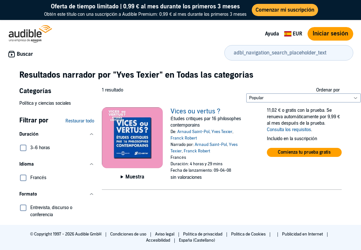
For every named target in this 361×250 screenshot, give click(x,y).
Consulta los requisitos (289, 129)
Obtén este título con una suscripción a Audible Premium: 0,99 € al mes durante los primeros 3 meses (145, 10)
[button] (56, 134)
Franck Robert (184, 138)
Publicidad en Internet (303, 234)
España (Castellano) (197, 240)
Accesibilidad (158, 240)
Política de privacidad (203, 234)
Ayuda (272, 34)
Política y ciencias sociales (45, 103)
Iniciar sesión (330, 33)
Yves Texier (221, 131)
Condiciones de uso (128, 234)
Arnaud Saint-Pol (193, 131)
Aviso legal (165, 234)
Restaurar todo (79, 121)
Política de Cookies (249, 234)
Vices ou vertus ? (195, 111)
